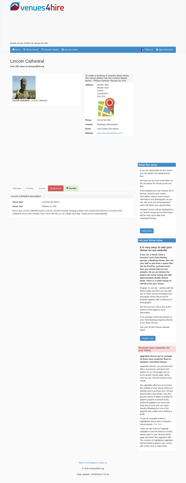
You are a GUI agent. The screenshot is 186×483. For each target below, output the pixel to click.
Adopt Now (147, 231)
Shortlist (71, 188)
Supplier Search (50, 49)
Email (88, 129)
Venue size (17, 206)
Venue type (17, 202)
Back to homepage (87, 463)
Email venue (55, 188)
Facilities (30, 188)
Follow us (147, 49)
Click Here (157, 424)
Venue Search (31, 49)
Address (89, 85)
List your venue (70, 49)
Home (16, 49)
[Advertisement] (123, 22)
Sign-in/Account (164, 49)
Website (89, 133)
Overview (16, 188)
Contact (89, 124)
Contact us (102, 463)
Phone (88, 120)
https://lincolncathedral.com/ (109, 133)
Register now (148, 338)
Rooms (42, 188)
